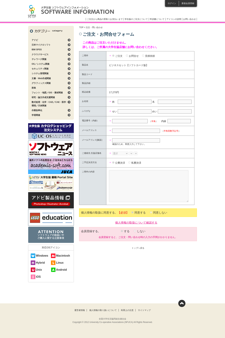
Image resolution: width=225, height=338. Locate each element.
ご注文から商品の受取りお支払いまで (105, 19)
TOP (81, 27)
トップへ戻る (138, 248)
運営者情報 (79, 310)
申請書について (157, 19)
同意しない (160, 212)
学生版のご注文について (136, 19)
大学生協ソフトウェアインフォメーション (71, 11)
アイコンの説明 (173, 19)
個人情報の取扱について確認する (136, 222)
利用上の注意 (127, 310)
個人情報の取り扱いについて (103, 310)
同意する (140, 212)
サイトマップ (144, 310)
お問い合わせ (189, 19)
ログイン (172, 3)
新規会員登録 (188, 3)
